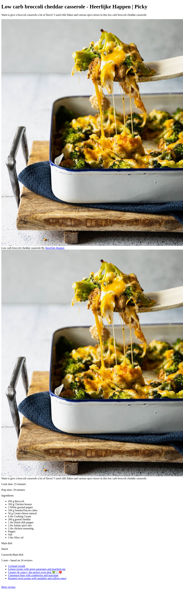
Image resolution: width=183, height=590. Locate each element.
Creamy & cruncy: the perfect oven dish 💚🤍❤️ (35, 572)
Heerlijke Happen (54, 248)
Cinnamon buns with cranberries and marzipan (33, 575)
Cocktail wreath (16, 566)
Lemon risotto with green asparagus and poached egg (36, 569)
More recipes (8, 587)
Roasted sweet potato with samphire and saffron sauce (37, 578)
